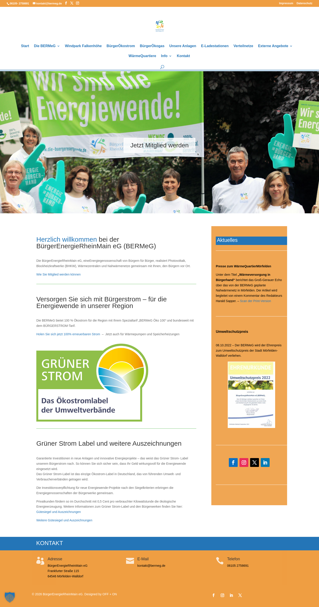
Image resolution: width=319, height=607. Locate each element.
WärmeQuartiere (142, 56)
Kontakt (183, 56)
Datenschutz (304, 3)
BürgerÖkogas (152, 46)
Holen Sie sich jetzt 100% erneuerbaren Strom (68, 334)
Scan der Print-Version (255, 301)
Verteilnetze (243, 46)
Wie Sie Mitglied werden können (58, 274)
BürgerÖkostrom (121, 46)
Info (164, 56)
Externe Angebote (273, 46)
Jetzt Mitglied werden (159, 146)
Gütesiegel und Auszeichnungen (58, 512)
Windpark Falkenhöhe (83, 46)
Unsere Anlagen (182, 46)
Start (25, 46)
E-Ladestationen (215, 46)
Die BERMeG (45, 46)
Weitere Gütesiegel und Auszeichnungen (64, 520)
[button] (9, 597)
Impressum (286, 3)
